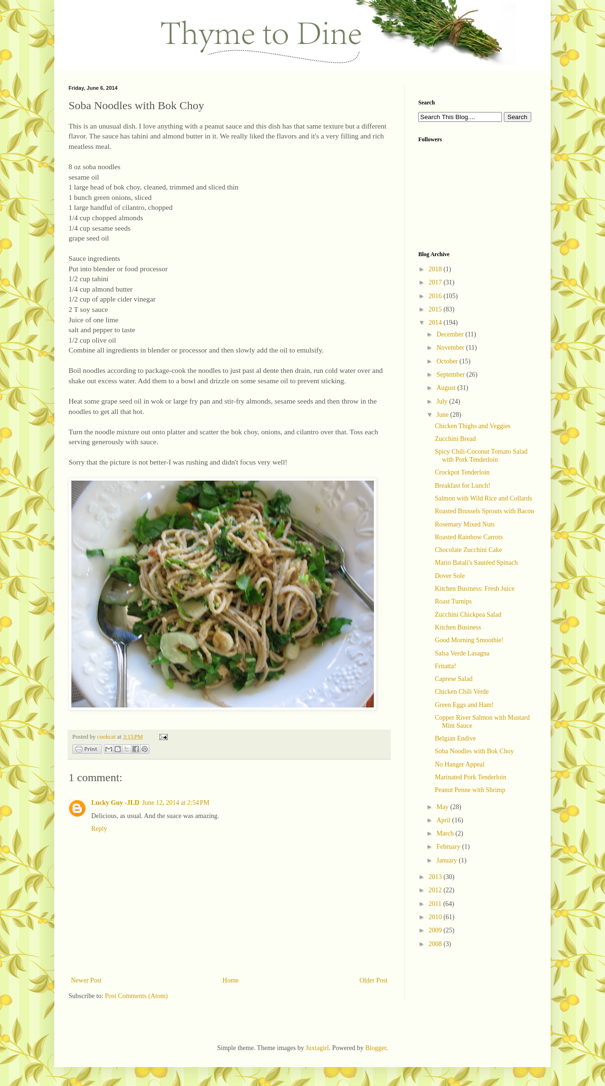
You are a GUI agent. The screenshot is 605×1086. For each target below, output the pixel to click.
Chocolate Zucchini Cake (468, 549)
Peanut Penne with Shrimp (470, 789)
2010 (436, 917)
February (449, 846)
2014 (436, 322)
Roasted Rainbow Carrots (469, 537)
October (447, 361)
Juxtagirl (317, 1048)
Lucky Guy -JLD (115, 802)
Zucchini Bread (455, 438)
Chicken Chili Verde (462, 691)
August (446, 387)
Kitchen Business (458, 627)
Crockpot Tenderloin (462, 472)
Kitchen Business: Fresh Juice (474, 588)
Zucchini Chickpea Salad (468, 614)
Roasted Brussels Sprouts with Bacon (484, 511)
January (447, 860)
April (444, 820)
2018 (436, 269)
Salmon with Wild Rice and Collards (483, 498)
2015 (436, 309)
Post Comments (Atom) (136, 996)
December (450, 334)
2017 (436, 282)
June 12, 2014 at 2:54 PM (175, 802)
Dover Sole (450, 575)
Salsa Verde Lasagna (462, 653)
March (445, 833)
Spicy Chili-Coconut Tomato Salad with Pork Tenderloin (481, 455)
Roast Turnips (453, 601)
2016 (436, 296)
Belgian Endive (455, 738)
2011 (436, 903)
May (443, 806)
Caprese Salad (454, 678)
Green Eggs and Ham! (464, 704)
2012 (436, 890)
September (451, 374)
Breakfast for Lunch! (462, 485)
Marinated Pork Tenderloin (470, 777)
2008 (436, 944)
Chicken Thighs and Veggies (472, 426)
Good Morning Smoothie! (469, 640)
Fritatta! (445, 666)
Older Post (374, 980)
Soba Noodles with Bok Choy (474, 751)
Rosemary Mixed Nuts (465, 524)
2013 (436, 876)
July (442, 401)
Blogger (375, 1048)
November (451, 347)
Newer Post (86, 980)
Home (231, 980)
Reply (99, 828)
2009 (436, 930)
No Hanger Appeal (459, 764)
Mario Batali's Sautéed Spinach (476, 562)
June (443, 414)
